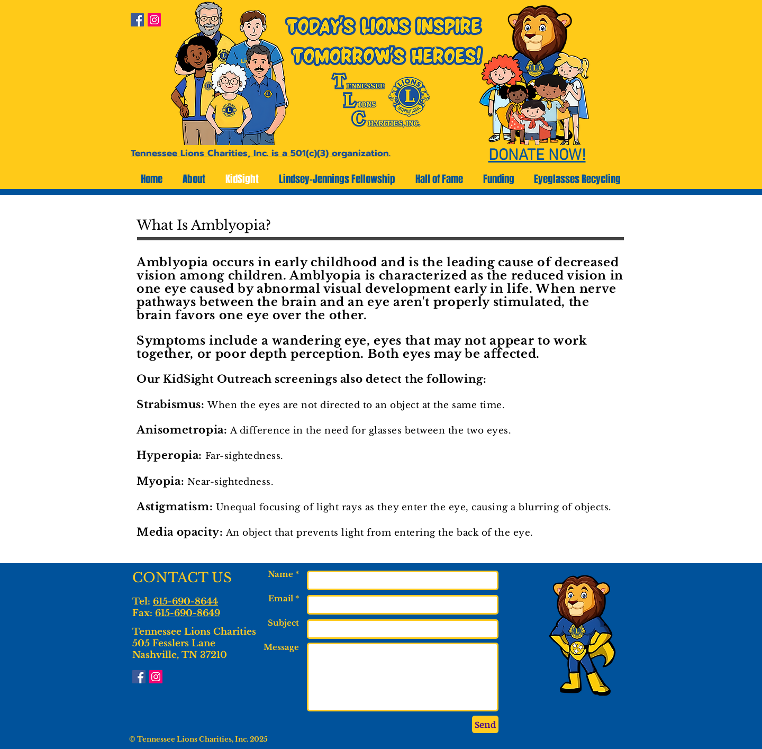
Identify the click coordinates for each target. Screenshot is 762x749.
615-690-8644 (185, 601)
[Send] (485, 724)
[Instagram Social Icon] (154, 19)
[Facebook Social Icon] (137, 19)
